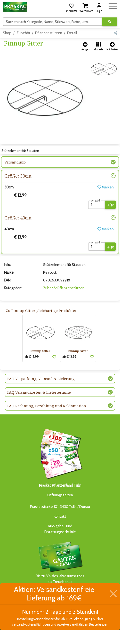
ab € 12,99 (31, 356)
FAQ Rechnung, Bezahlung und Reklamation (46, 405)
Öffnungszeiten (60, 495)
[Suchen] (53, 21)
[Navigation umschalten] (113, 5)
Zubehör (23, 33)
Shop (7, 33)
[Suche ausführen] (109, 21)
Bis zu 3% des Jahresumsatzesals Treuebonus (60, 562)
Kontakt (60, 516)
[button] (72, 7)
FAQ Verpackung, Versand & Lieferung (41, 378)
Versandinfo (15, 162)
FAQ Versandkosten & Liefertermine (39, 392)
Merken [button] (105, 187)
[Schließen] (113, 593)
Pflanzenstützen (48, 33)
